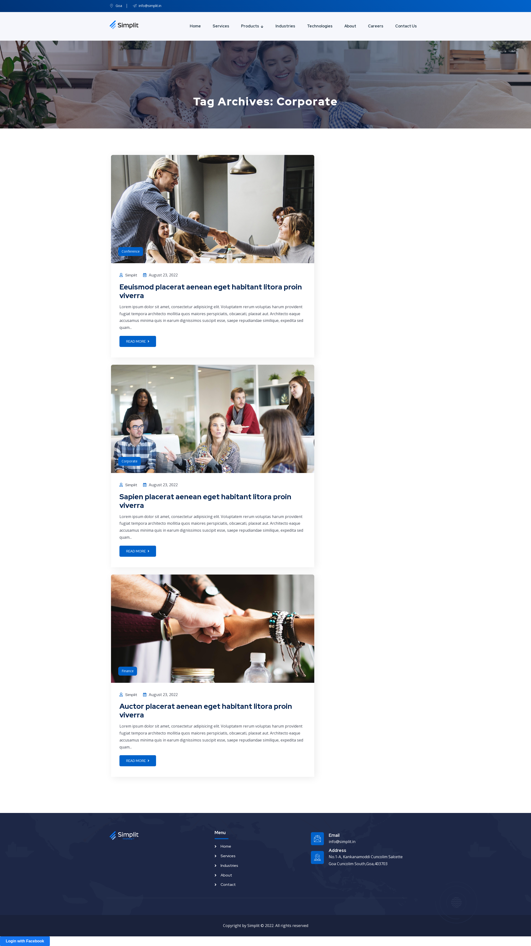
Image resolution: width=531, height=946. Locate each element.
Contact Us (406, 26)
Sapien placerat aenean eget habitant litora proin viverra (205, 501)
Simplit (131, 275)
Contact (228, 884)
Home (195, 26)
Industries (285, 26)
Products (250, 26)
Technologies (320, 26)
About (350, 26)
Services (221, 26)
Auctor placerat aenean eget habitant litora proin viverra (205, 710)
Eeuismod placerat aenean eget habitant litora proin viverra (210, 291)
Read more (137, 341)
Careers (375, 26)
